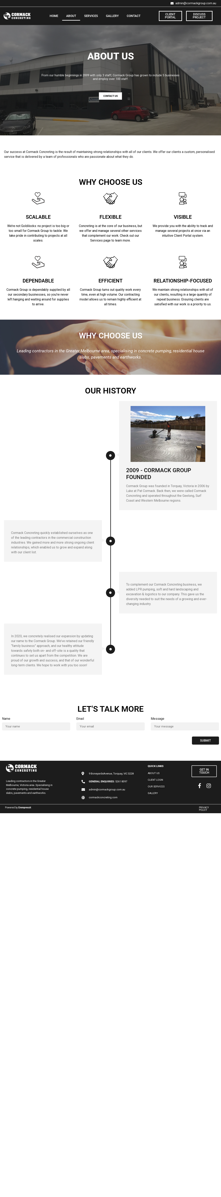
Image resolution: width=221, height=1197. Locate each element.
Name (6, 719)
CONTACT (133, 16)
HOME (54, 16)
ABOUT (71, 16)
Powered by (11, 807)
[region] (110, 80)
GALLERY (112, 16)
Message (157, 719)
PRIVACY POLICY (204, 808)
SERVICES (91, 16)
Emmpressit (24, 807)
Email (80, 719)
